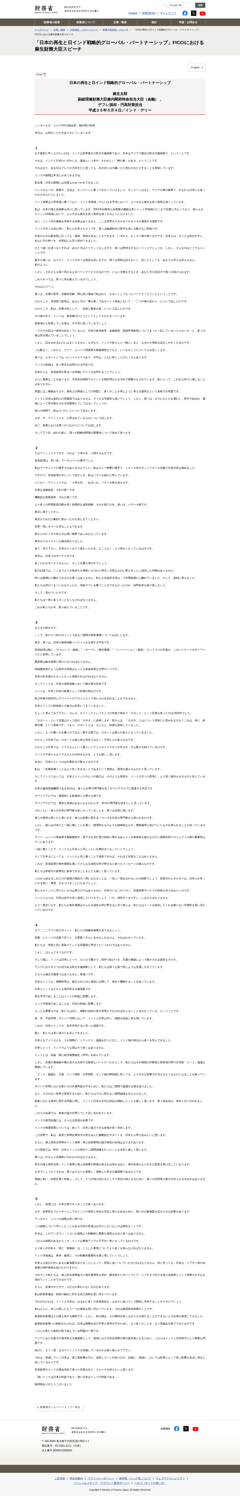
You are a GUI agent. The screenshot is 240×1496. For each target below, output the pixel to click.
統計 (154, 22)
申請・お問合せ (188, 22)
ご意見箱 (59, 1478)
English (133, 13)
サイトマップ (168, 13)
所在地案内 (76, 1478)
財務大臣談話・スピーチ (115, 29)
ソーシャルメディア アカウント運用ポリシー (102, 1483)
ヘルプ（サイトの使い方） (150, 1483)
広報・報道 (120, 22)
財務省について (85, 22)
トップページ (42, 29)
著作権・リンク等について (135, 1478)
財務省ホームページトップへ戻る (60, 1407)
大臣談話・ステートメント (84, 29)
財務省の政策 (52, 22)
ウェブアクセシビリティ (170, 1478)
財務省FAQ (149, 13)
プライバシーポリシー (101, 1478)
